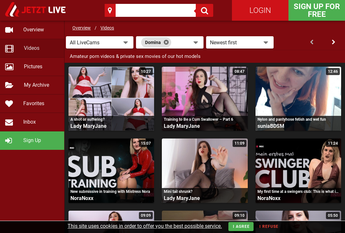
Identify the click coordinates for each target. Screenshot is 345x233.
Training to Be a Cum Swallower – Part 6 (198, 119)
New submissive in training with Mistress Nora (110, 191)
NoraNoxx (81, 198)
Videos (107, 27)
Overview (81, 27)
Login (260, 10)
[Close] (166, 42)
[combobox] (170, 42)
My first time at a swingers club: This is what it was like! (298, 191)
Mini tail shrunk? (178, 191)
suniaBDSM (270, 126)
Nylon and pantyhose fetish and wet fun (291, 119)
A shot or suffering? (87, 119)
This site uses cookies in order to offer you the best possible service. (145, 226)
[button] (99, 42)
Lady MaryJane (88, 126)
